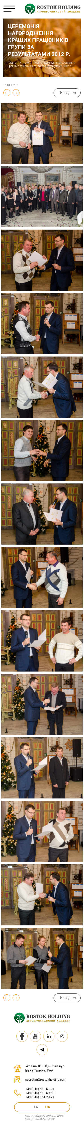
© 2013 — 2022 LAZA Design (40, 1119)
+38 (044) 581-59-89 (39, 1093)
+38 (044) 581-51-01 (39, 1089)
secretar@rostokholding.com (45, 1079)
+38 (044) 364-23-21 (39, 1097)
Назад (65, 93)
